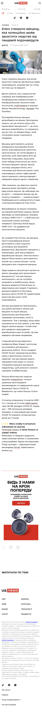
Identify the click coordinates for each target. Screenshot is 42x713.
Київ (4, 604)
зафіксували (31, 403)
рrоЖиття (26, 614)
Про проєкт (6, 690)
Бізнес (5, 609)
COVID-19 (14, 25)
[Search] (39, 3)
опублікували (21, 105)
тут (10, 450)
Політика (26, 604)
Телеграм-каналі (10, 430)
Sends (17, 447)
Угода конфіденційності (11, 699)
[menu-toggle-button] (2, 3)
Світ (4, 599)
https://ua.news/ (32, 622)
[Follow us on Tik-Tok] (15, 18)
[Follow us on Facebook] (21, 18)
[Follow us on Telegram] (27, 18)
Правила (5, 695)
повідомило (17, 379)
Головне (5, 25)
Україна (25, 599)
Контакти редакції (9, 704)
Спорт (5, 614)
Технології (26, 609)
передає (30, 108)
